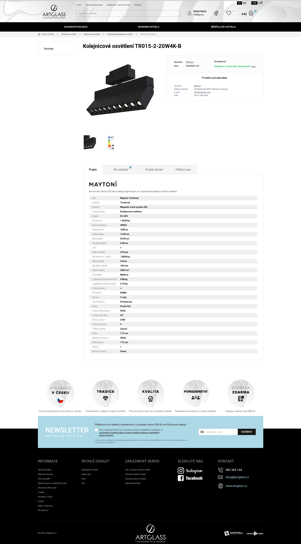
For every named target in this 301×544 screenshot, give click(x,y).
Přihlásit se (199, 15)
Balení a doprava (45, 506)
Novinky (49, 48)
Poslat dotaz (154, 169)
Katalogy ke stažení (90, 470)
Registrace (86, 474)
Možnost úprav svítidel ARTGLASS (52, 483)
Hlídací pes (183, 169)
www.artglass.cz (236, 486)
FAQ (83, 483)
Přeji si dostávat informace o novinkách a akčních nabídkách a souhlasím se (131, 432)
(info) (253, 66)
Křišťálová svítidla (223, 27)
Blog (83, 479)
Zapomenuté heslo (133, 483)
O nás (78, 5)
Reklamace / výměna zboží (118, 5)
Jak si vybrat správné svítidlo (137, 470)
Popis (93, 169)
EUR (260, 3)
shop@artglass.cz (237, 477)
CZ (239, 3)
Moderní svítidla (148, 27)
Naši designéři (44, 479)
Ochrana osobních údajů (135, 474)
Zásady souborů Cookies (135, 479)
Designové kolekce (76, 27)
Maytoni (190, 62)
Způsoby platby (44, 470)
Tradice (41, 492)
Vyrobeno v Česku (45, 497)
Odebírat (246, 431)
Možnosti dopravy (45, 474)
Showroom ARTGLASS (47, 488)
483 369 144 (234, 470)
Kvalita (41, 501)
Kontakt (137, 5)
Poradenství (43, 510)
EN (244, 3)
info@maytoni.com (202, 92)
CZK (254, 3)
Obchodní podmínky (94, 5)
